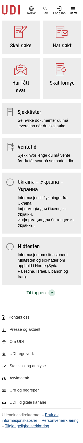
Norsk (31, 10)
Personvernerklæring (60, 420)
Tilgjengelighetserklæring (27, 426)
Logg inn (59, 10)
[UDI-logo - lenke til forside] (11, 12)
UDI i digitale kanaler (28, 402)
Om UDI (17, 341)
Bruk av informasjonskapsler (30, 418)
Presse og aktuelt (25, 329)
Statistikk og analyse (28, 366)
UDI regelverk (22, 354)
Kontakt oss (19, 317)
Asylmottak (19, 378)
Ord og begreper (24, 390)
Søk (45, 10)
